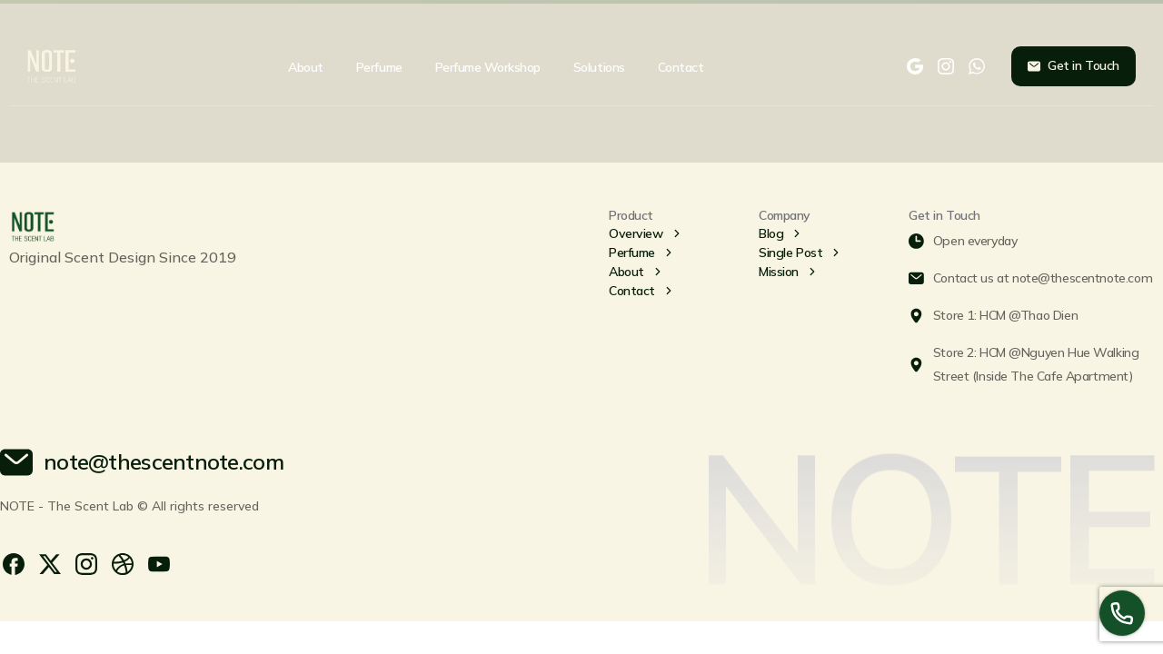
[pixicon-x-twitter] (50, 562)
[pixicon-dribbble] (122, 562)
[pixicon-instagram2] (86, 562)
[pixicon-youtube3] (159, 562)
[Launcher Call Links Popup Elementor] (1122, 613)
